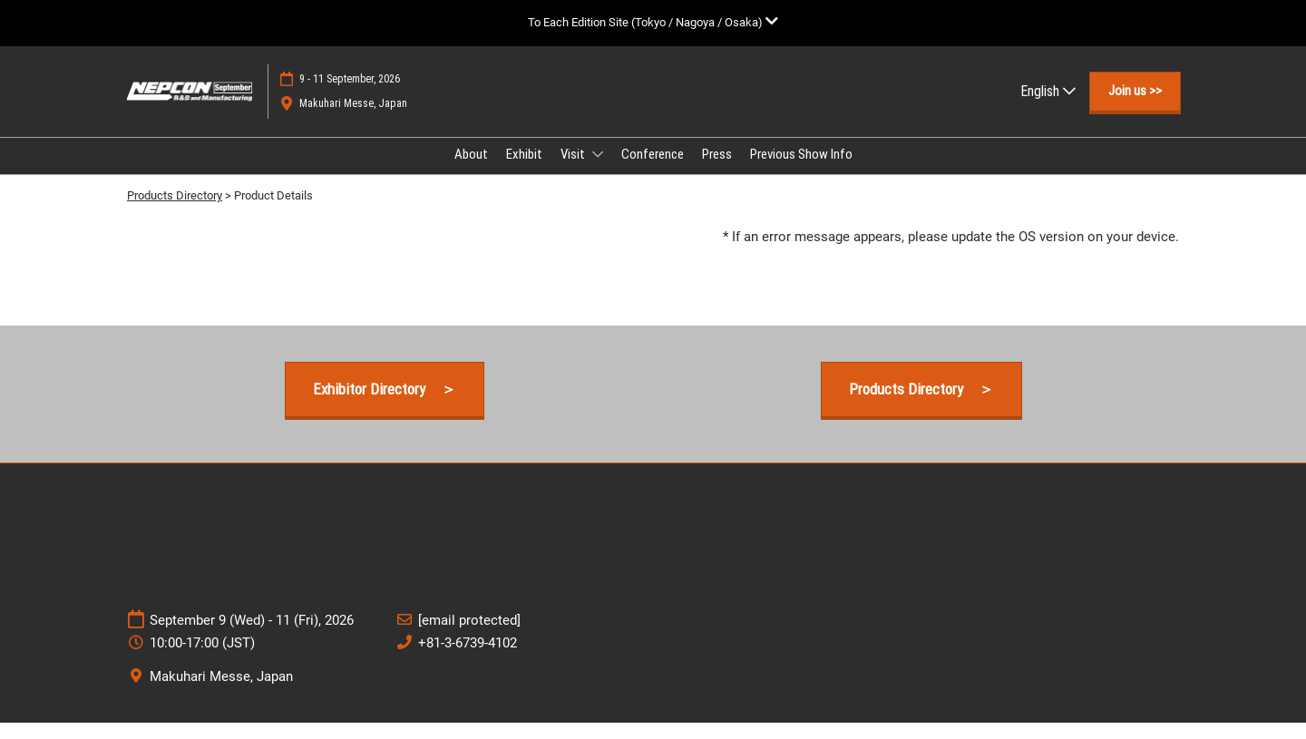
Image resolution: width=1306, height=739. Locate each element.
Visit (574, 171)
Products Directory (174, 212)
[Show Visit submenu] (597, 171)
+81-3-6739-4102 (467, 659)
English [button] (1048, 108)
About (471, 171)
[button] (1135, 109)
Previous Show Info (801, 171)
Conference (652, 171)
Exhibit (524, 171)
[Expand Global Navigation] (653, 22)
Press (717, 171)
